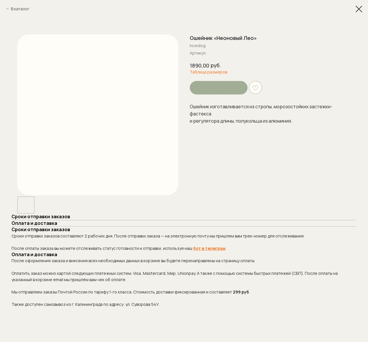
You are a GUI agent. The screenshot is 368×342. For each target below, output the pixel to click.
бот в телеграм (209, 248)
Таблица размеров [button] (208, 72)
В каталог (20, 8)
